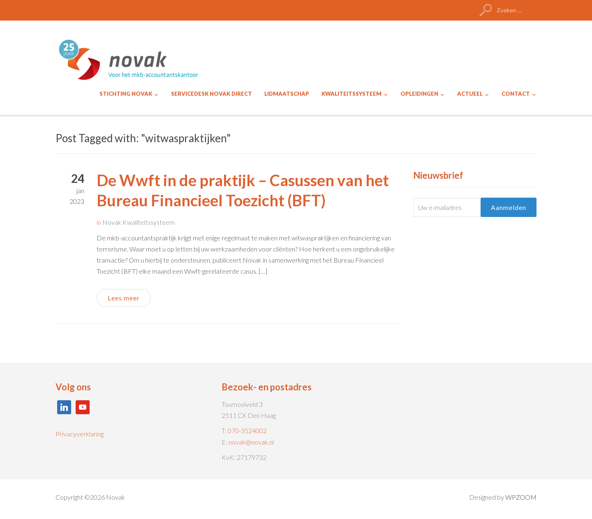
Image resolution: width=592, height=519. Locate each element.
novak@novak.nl (251, 442)
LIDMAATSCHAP (286, 93)
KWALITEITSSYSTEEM (351, 93)
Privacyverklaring (80, 434)
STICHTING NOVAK (125, 93)
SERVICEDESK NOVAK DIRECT (211, 93)
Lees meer (124, 298)
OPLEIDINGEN (419, 93)
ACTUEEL (470, 93)
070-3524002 (247, 430)
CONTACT (516, 93)
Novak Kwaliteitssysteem (138, 222)
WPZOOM (520, 497)
